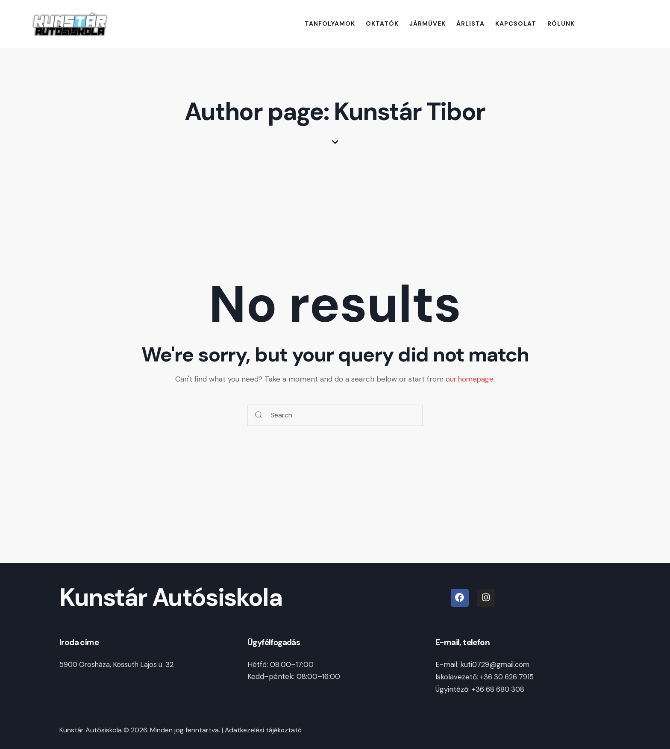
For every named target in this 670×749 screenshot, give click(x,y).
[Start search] (258, 415)
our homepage (470, 379)
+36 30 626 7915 (507, 676)
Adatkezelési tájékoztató (264, 729)
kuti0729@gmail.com (496, 664)
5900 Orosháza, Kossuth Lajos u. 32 (118, 664)
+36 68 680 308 (499, 688)
